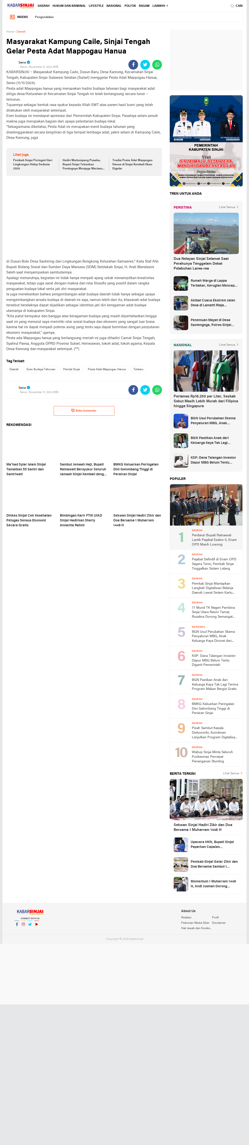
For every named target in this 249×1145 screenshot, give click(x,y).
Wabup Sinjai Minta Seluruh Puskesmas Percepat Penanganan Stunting (212, 756)
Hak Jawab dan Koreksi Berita (196, 928)
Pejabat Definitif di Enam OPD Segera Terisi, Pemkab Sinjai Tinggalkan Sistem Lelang (214, 564)
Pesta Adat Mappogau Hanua (107, 369)
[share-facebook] (133, 65)
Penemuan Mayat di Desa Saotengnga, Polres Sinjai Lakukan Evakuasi (211, 323)
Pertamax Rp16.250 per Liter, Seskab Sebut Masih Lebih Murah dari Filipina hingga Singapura (206, 401)
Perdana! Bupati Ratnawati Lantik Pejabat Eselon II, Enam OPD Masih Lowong (214, 540)
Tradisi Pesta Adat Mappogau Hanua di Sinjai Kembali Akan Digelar (132, 164)
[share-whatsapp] (157, 65)
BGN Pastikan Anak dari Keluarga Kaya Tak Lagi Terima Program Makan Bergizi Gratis (210, 441)
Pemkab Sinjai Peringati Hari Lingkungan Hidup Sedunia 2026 (32, 164)
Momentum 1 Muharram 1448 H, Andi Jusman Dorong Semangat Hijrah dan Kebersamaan (213, 884)
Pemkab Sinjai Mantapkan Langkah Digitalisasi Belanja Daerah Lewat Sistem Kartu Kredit (212, 588)
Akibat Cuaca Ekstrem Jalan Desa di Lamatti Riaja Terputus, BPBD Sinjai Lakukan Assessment (213, 303)
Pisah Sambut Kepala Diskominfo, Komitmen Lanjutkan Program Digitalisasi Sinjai (214, 733)
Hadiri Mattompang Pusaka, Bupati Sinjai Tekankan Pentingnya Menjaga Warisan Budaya (82, 165)
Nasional (114, 6)
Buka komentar (84, 411)
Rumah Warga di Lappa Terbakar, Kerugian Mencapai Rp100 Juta (214, 283)
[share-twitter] (145, 65)
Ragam (144, 6)
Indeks (18, 17)
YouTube (36, 926)
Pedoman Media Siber (195, 923)
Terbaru (138, 369)
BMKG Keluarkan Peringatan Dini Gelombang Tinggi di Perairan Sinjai (213, 708)
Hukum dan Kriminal (69, 6)
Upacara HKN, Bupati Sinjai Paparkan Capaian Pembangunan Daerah (212, 845)
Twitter (29, 926)
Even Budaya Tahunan (41, 369)
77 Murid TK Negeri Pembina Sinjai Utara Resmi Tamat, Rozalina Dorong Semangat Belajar (213, 612)
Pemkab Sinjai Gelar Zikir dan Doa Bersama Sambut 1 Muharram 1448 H (214, 864)
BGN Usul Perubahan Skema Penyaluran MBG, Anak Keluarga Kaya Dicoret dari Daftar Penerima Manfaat (213, 421)
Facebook (16, 926)
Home (10, 31)
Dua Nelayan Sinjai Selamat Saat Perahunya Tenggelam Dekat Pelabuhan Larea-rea (201, 264)
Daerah (44, 6)
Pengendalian (44, 17)
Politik (130, 6)
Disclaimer (219, 923)
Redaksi (186, 917)
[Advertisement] (84, 217)
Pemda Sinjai (71, 369)
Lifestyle (96, 6)
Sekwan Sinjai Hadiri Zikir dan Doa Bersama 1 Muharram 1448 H (203, 827)
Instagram (23, 926)
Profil (215, 917)
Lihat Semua (227, 207)
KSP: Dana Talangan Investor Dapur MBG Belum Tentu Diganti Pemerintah (213, 460)
